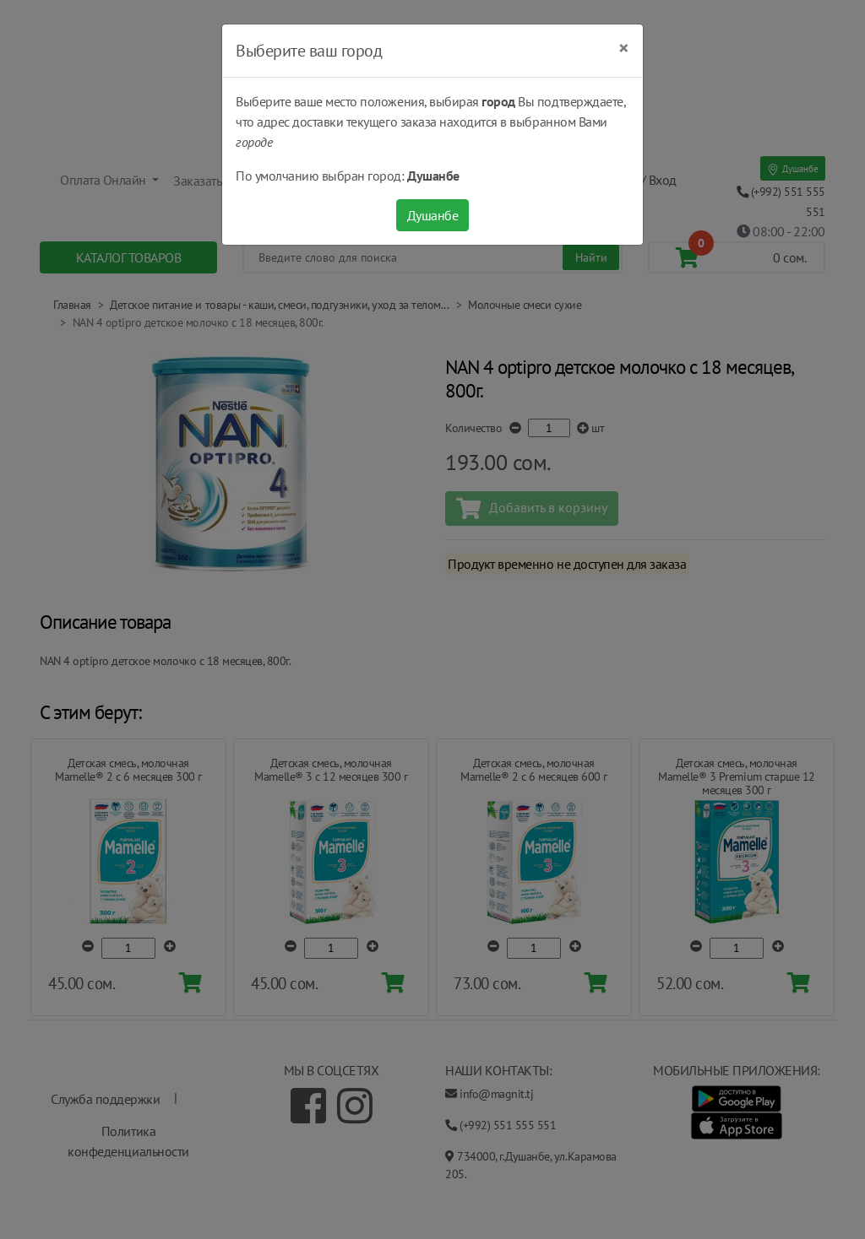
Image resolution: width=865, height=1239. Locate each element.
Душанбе (433, 215)
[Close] (624, 48)
